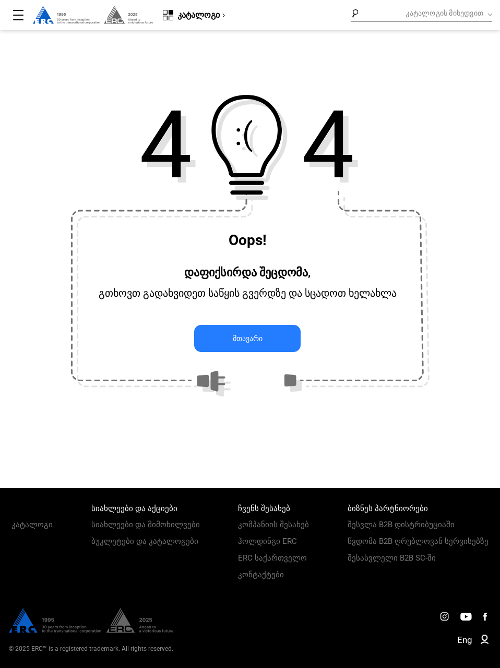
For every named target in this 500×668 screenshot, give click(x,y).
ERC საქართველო (272, 558)
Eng (464, 640)
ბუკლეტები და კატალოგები (144, 541)
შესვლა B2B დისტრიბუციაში (401, 524)
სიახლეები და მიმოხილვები (145, 524)
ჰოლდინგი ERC (267, 541)
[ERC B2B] (484, 641)
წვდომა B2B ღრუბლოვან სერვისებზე (418, 541)
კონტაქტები (261, 574)
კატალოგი (32, 524)
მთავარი (248, 338)
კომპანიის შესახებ (273, 524)
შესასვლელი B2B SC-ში (392, 558)
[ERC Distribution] (91, 630)
